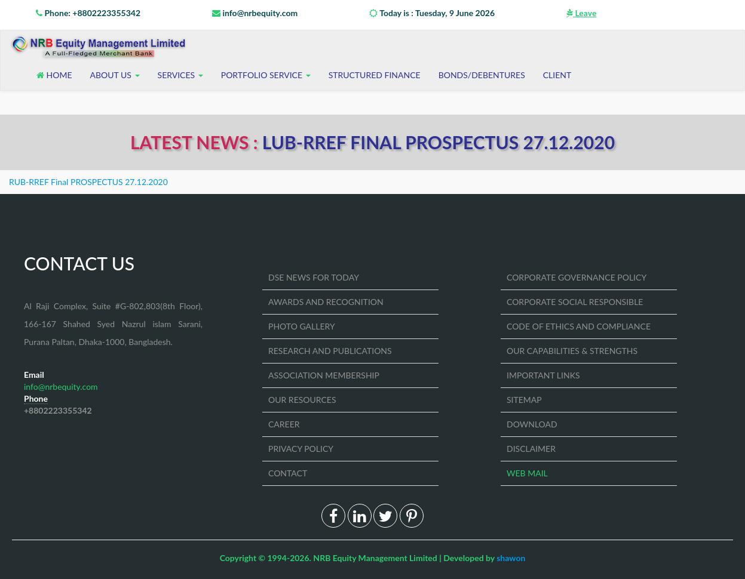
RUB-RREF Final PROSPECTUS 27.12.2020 (88, 182)
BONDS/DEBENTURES (482, 75)
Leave (581, 13)
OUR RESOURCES (302, 400)
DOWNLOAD (532, 424)
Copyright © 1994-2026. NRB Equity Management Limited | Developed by (373, 558)
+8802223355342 (58, 410)
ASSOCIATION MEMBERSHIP (323, 375)
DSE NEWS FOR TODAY (313, 277)
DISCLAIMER (531, 449)
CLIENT (557, 75)
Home (54, 75)
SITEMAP (524, 400)
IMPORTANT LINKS (543, 375)
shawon (510, 558)
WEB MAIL (527, 473)
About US (115, 75)
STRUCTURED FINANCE (375, 75)
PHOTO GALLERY (301, 326)
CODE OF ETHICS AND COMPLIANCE (579, 326)
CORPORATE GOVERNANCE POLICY (576, 277)
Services (180, 75)
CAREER (284, 424)
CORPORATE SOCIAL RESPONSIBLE (575, 302)
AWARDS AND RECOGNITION (326, 302)
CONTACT (287, 473)
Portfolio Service (266, 75)
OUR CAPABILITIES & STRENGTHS (572, 351)
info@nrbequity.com (255, 13)
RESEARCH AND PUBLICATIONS (330, 351)
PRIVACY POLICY (300, 449)
